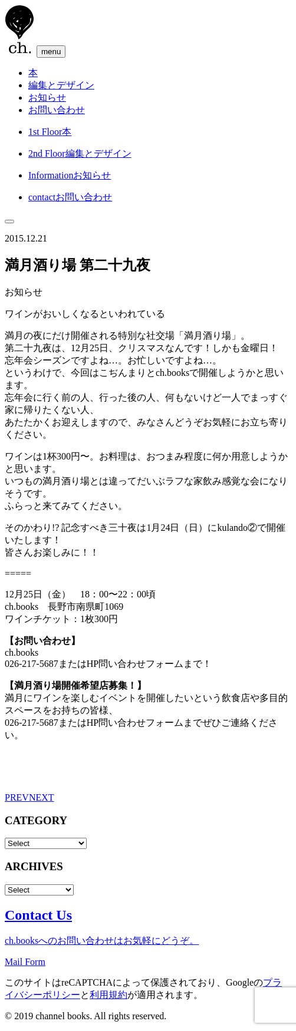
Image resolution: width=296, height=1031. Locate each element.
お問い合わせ (56, 110)
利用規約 (108, 995)
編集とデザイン (61, 85)
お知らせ (47, 97)
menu (51, 51)
